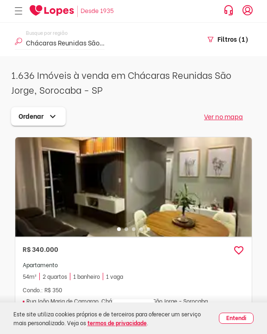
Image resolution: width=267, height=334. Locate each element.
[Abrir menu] (18, 11)
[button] (238, 250)
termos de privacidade (117, 323)
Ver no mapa (223, 116)
